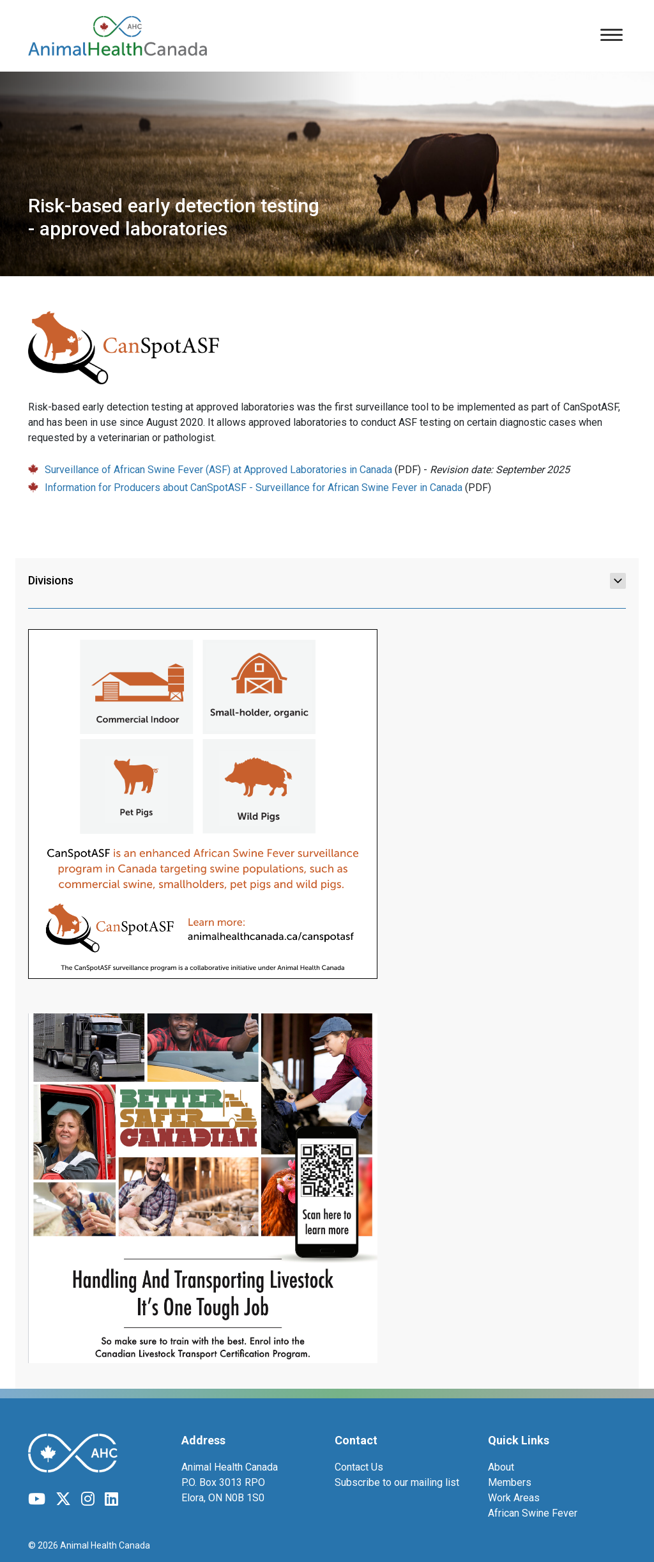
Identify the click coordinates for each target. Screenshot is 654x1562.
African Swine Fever (532, 1513)
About (501, 1467)
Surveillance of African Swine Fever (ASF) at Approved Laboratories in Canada (218, 470)
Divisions (327, 581)
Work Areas (514, 1498)
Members (509, 1482)
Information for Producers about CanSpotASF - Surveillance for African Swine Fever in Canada (253, 487)
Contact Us (359, 1467)
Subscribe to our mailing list (397, 1482)
